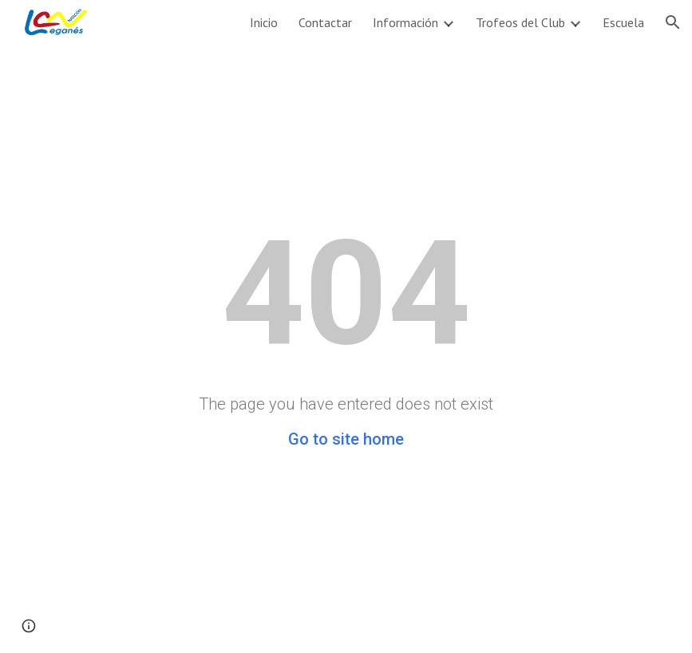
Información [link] (405, 22)
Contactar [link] (325, 22)
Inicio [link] (264, 22)
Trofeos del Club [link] (520, 22)
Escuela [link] (623, 22)
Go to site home (346, 439)
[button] (673, 22)
